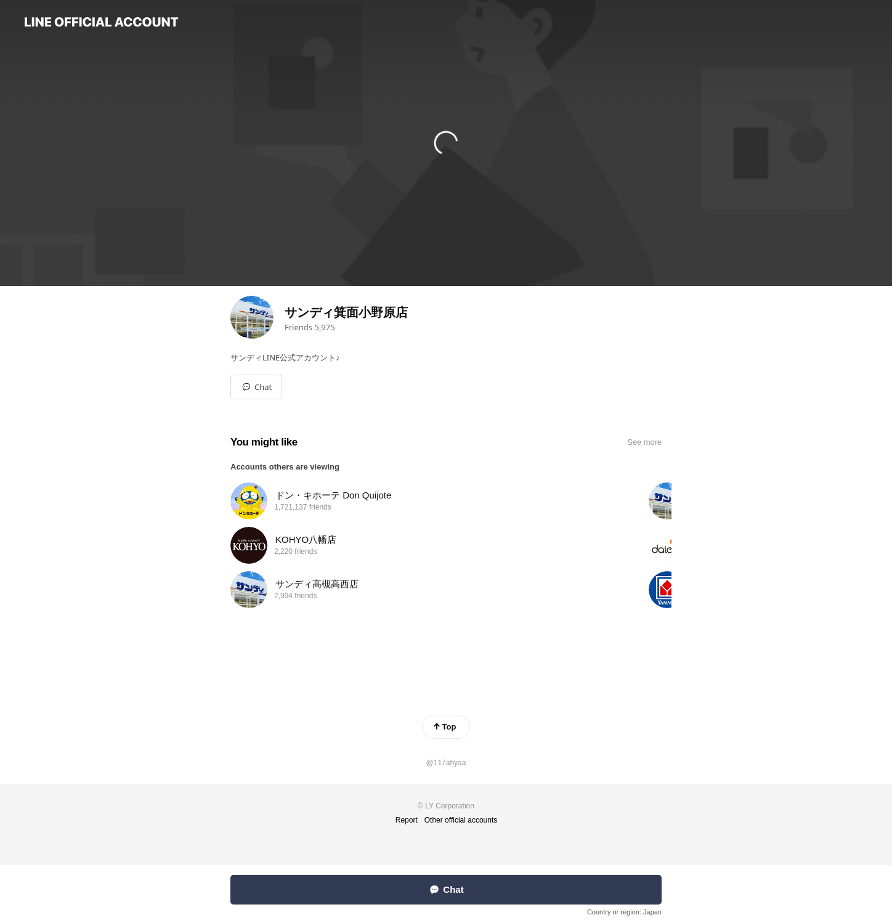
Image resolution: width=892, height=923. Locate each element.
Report (406, 820)
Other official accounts (461, 820)
